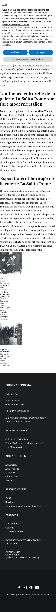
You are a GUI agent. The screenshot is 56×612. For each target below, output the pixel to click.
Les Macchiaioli (13, 447)
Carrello (9, 527)
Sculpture (10, 472)
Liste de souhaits (14, 531)
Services (9, 502)
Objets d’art (11, 476)
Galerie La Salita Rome (17, 439)
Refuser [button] (15, 52)
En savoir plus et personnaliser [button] (28, 59)
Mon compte (12, 523)
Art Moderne (12, 468)
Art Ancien (11, 464)
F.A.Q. (8, 498)
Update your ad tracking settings (22, 557)
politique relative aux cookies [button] (15, 24)
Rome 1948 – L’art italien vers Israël (24, 443)
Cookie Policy (12, 554)
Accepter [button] (40, 52)
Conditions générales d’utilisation (23, 506)
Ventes (9, 480)
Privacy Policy (12, 551)
